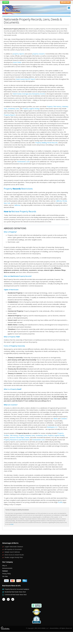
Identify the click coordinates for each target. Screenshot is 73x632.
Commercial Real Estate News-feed (15, 594)
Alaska (56, 418)
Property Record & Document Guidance (17, 589)
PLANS (60, 502)
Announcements (7, 568)
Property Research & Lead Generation (16, 440)
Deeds (27, 437)
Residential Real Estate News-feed (15, 592)
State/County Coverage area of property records (29, 94)
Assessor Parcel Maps (17, 437)
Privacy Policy (6, 573)
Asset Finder (17, 62)
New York (7, 203)
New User (65, 2)
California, (17, 205)
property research (39, 54)
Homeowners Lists (23, 161)
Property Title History (54, 106)
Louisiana (64, 418)
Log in (6, 2)
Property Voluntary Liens (27, 435)
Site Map (5, 576)
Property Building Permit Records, (46, 143)
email (11, 524)
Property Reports (10, 115)
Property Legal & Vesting (31, 108)
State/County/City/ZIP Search (25, 79)
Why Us (4, 565)
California (59, 201)
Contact (5, 571)
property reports (18, 54)
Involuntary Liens (13, 108)
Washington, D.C (52, 427)
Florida (64, 201)
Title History (14, 435)
